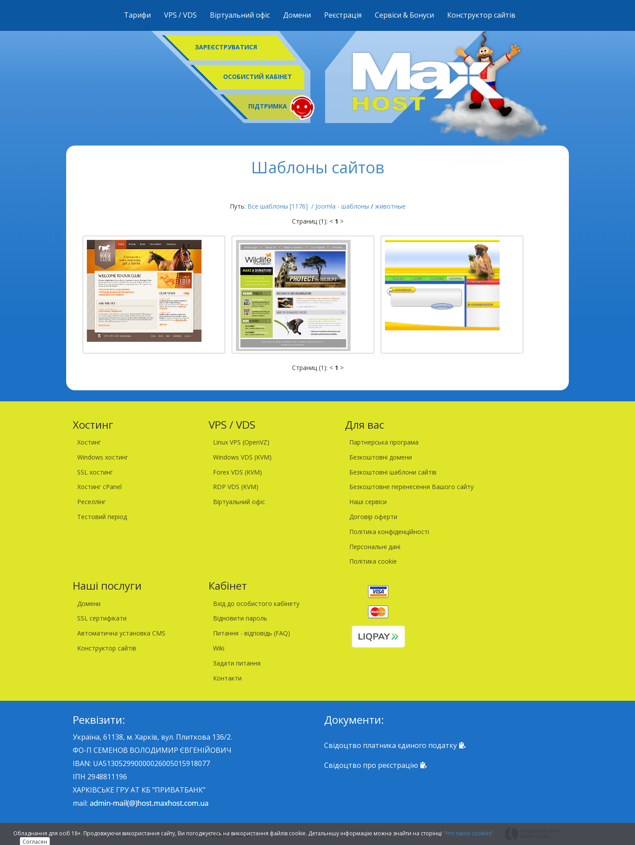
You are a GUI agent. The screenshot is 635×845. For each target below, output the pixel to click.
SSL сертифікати (102, 618)
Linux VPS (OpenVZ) (241, 442)
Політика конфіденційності (389, 531)
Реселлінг (91, 501)
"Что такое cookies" (468, 833)
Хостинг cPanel (99, 486)
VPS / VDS (180, 15)
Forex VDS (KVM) (237, 472)
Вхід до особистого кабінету (256, 603)
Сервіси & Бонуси (404, 15)
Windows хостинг (102, 457)
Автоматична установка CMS (121, 633)
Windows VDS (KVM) (242, 457)
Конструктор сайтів (481, 15)
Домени (297, 15)
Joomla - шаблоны (342, 206)
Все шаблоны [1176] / (281, 206)
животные (390, 206)
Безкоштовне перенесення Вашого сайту (411, 486)
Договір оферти (373, 516)
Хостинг (89, 442)
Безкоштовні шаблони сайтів (393, 472)
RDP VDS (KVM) (235, 486)
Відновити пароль (240, 618)
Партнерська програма (383, 442)
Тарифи (137, 15)
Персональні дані (374, 546)
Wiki (218, 648)
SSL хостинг (95, 472)
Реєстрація (343, 15)
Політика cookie (373, 561)
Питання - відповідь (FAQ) (251, 633)
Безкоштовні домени (380, 457)
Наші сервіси (368, 501)
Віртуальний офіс (240, 15)
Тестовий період (102, 516)
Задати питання (237, 663)
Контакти (227, 678)
